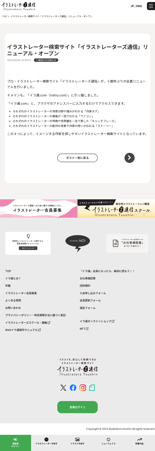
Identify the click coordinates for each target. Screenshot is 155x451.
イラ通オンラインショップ (97, 321)
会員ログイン (77, 407)
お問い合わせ (13, 308)
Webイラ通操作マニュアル (23, 330)
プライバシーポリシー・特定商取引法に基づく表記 (35, 315)
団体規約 (85, 285)
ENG (139, 6)
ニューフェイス (108, 441)
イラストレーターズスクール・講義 (27, 322)
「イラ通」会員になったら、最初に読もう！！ (107, 271)
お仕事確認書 (87, 278)
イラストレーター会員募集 (21, 293)
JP (132, 6)
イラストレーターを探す (46, 441)
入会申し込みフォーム (93, 293)
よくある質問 (13, 300)
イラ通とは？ (13, 278)
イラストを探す (77, 441)
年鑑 (7, 285)
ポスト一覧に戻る (77, 158)
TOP (8, 271)
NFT (84, 329)
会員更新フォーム (90, 300)
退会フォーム (87, 308)
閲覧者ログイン (16, 442)
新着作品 (139, 441)
